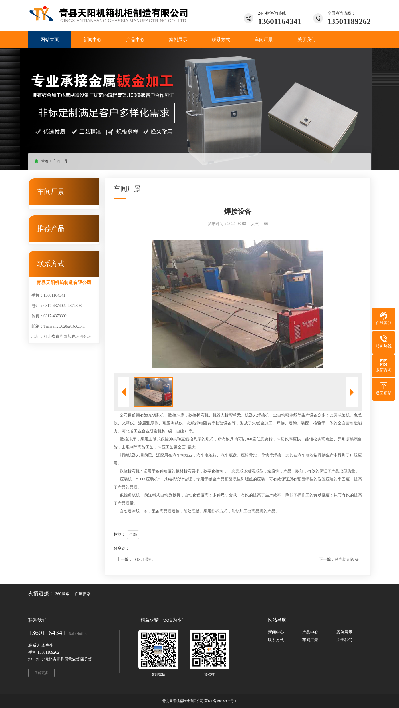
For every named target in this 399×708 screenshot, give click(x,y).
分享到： (122, 548)
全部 (133, 534)
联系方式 (276, 640)
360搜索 (62, 594)
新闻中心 (276, 632)
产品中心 (310, 632)
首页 (45, 161)
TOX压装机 (135, 559)
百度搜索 (83, 594)
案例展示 (344, 632)
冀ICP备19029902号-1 (220, 701)
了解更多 (41, 673)
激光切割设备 (339, 559)
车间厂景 (60, 161)
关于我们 (344, 640)
